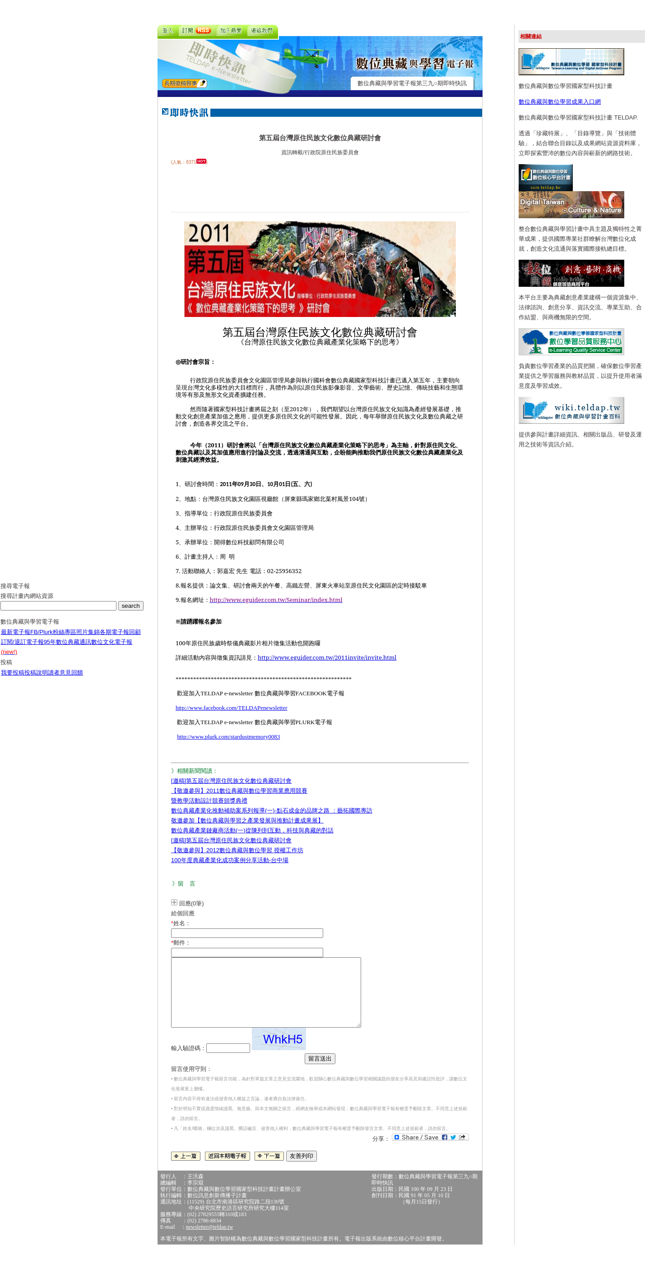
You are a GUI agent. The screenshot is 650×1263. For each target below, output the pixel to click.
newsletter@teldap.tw (209, 1240)
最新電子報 (15, 638)
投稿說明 (36, 679)
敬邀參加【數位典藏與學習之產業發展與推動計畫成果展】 (247, 820)
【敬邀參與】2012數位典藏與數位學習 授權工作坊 (237, 850)
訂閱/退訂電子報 (22, 648)
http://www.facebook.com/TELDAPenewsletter (232, 707)
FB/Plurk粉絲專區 (53, 638)
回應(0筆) (191, 903)
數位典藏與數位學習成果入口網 (560, 101)
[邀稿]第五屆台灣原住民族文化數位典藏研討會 (231, 780)
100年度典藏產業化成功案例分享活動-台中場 (229, 860)
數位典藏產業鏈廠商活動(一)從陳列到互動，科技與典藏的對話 (252, 830)
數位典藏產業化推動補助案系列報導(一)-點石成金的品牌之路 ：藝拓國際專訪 (271, 810)
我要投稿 (12, 679)
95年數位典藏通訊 (67, 648)
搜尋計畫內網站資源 (26, 602)
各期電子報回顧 (120, 638)
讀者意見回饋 (65, 679)
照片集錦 (88, 638)
